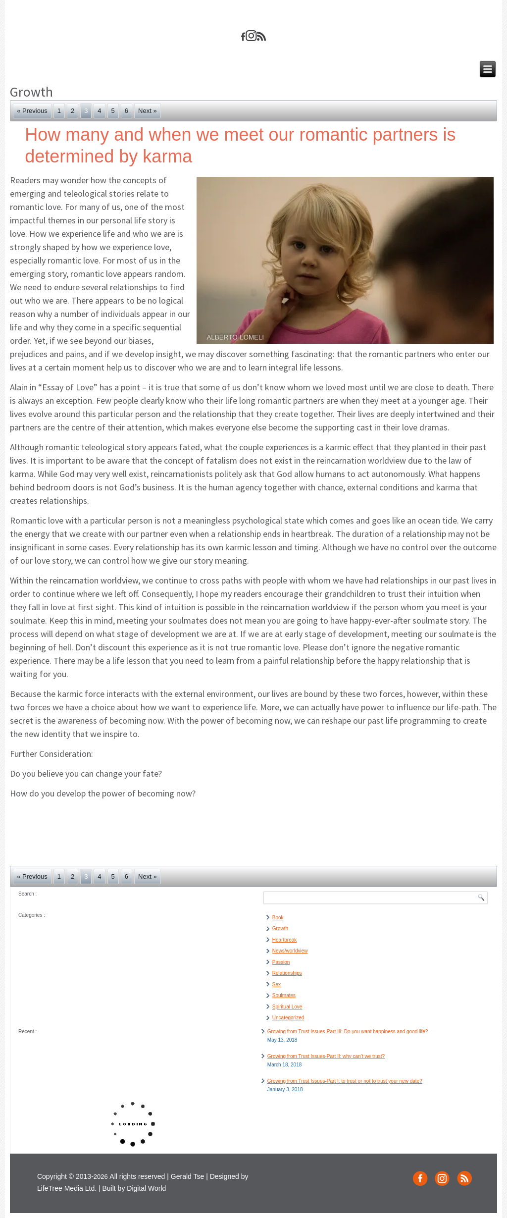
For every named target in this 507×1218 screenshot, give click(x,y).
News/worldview (290, 950)
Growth (280, 928)
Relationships (287, 973)
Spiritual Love (287, 1006)
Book (278, 917)
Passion (281, 962)
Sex (276, 984)
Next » (147, 110)
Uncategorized (288, 1017)
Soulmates (284, 995)
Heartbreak (284, 940)
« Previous (32, 110)
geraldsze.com (253, 17)
